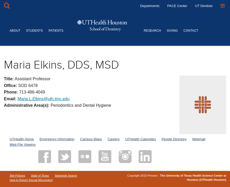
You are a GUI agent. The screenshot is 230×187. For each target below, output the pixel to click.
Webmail (198, 139)
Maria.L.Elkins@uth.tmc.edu (43, 99)
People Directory (173, 139)
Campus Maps (91, 139)
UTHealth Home (22, 139)
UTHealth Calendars (140, 139)
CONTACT (191, 30)
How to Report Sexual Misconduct (31, 180)
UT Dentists (204, 6)
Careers (113, 139)
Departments (149, 6)
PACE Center (177, 6)
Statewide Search (66, 175)
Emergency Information (56, 139)
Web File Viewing (23, 144)
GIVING (172, 30)
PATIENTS (56, 30)
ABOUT (15, 30)
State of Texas (40, 175)
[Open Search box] (7, 6)
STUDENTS (34, 30)
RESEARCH (152, 30)
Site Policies (17, 175)
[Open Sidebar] (223, 6)
